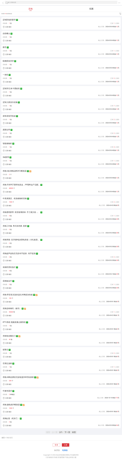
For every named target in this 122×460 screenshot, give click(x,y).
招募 (91, 9)
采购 (30, 9)
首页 (3, 438)
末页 (74, 432)
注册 (65, 445)
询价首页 (9, 438)
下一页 (67, 432)
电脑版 (65, 450)
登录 (56, 445)
